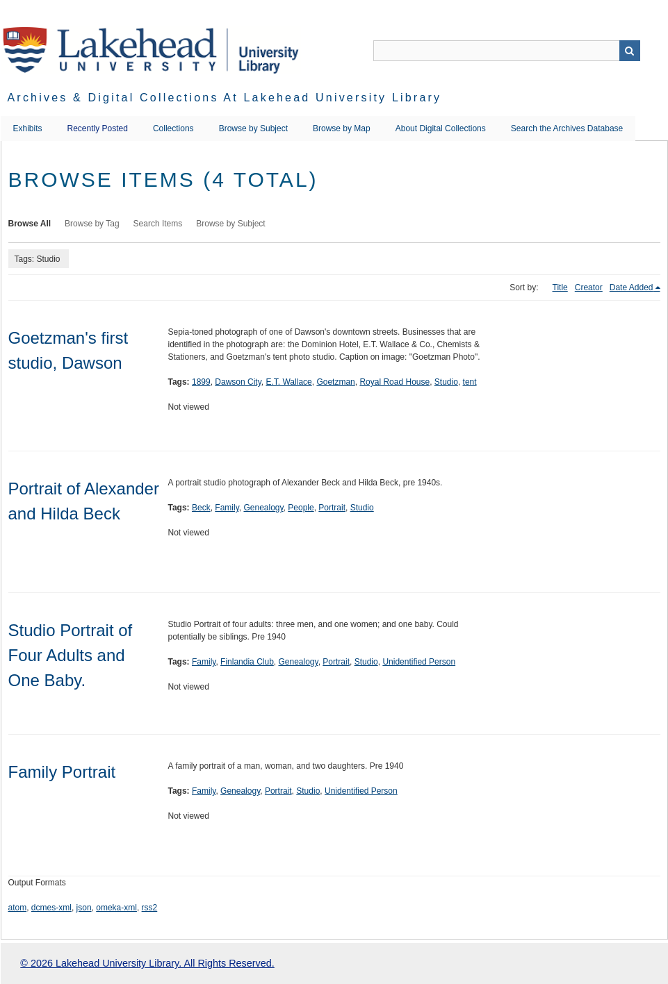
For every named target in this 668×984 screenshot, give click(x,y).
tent (470, 382)
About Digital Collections (441, 128)
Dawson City (238, 382)
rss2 (150, 907)
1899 (201, 382)
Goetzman (335, 382)
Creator (589, 287)
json (84, 907)
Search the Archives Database (567, 128)
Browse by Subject (253, 128)
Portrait (331, 507)
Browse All (29, 223)
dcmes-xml (51, 907)
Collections (173, 128)
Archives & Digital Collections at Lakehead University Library (225, 97)
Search (629, 50)
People (300, 507)
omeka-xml (116, 907)
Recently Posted (97, 128)
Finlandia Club (247, 662)
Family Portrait (62, 771)
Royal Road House (394, 382)
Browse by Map (341, 128)
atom (17, 907)
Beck (201, 507)
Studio (446, 382)
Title (560, 287)
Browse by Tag (92, 223)
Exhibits (27, 128)
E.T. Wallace (288, 382)
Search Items (158, 223)
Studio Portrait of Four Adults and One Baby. (70, 655)
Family (226, 507)
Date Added (631, 287)
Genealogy (263, 507)
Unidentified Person (418, 662)
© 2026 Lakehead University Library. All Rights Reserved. (147, 963)
